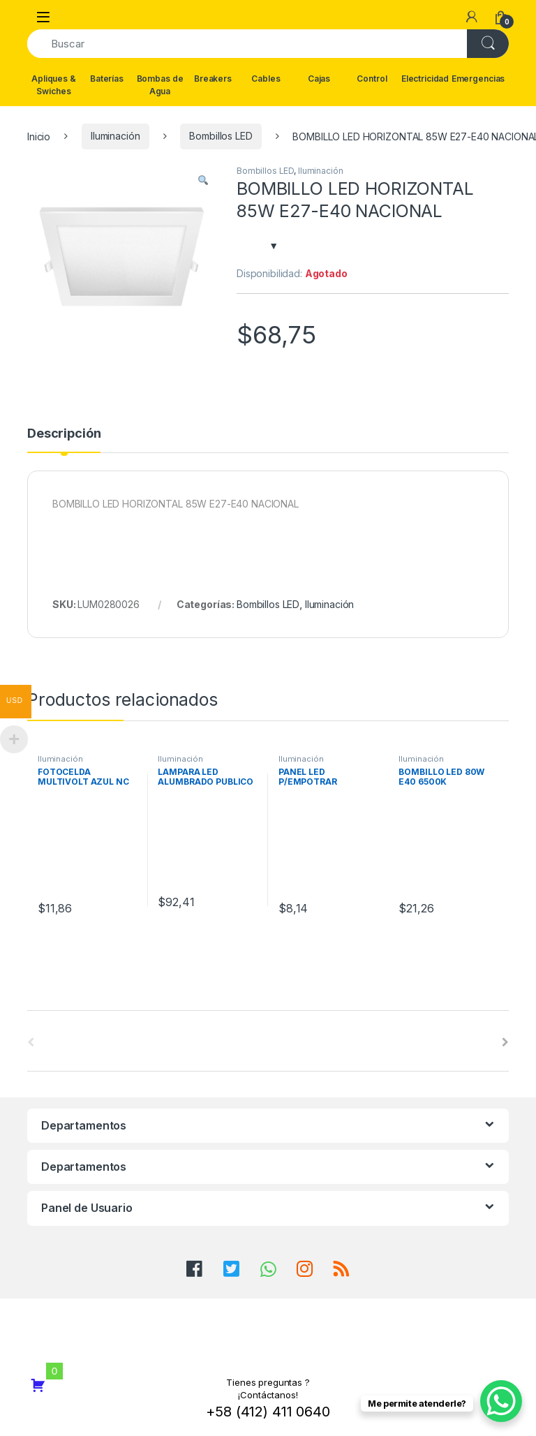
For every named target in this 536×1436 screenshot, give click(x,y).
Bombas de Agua (160, 84)
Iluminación (115, 136)
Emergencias (478, 78)
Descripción (63, 434)
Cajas (319, 78)
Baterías (107, 78)
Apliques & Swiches (53, 84)
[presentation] (505, 1042)
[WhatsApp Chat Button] (501, 1401)
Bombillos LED (220, 136)
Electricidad (425, 78)
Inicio (38, 136)
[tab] (63, 439)
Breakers (213, 78)
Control (372, 78)
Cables (265, 78)
